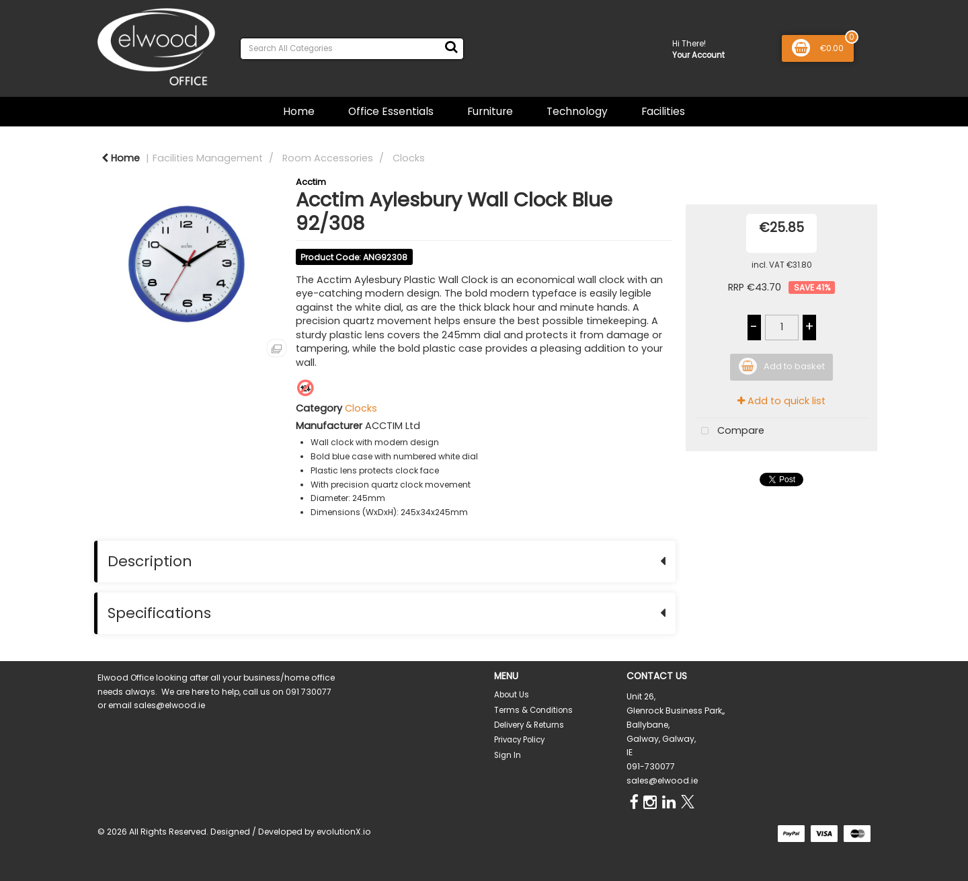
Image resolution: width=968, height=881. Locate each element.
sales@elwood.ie (662, 780)
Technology (577, 111)
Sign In (507, 755)
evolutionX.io (344, 831)
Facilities (663, 111)
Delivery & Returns (529, 725)
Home (299, 111)
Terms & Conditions (533, 710)
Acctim (311, 182)
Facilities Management (208, 158)
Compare (729, 431)
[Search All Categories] (352, 49)
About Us (511, 694)
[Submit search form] (451, 47)
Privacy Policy (519, 739)
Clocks (409, 158)
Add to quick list (781, 401)
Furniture (490, 111)
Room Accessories (327, 158)
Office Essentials (391, 111)
